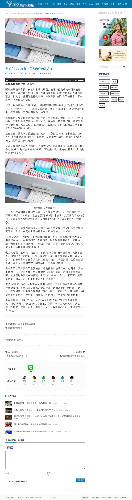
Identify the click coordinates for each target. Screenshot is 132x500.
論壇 (97, 4)
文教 (59, 4)
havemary (104, 81)
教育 (102, 105)
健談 (115, 81)
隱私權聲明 (106, 497)
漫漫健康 (104, 93)
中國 (121, 99)
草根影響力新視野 (26, 324)
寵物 (112, 4)
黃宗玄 (33, 73)
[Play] (7, 80)
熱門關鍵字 (104, 74)
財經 (46, 4)
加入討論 (10, 440)
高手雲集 (85, 497)
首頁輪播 (28, 13)
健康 (72, 4)
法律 (119, 4)
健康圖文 (104, 87)
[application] (45, 80)
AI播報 (105, 4)
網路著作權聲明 (15, 327)
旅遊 (78, 4)
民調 (85, 4)
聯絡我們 (95, 497)
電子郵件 (49, 474)
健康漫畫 (115, 93)
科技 (53, 4)
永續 (125, 4)
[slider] (41, 80)
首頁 (7, 13)
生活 (66, 4)
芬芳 (91, 4)
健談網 (114, 87)
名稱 (7, 473)
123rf (53, 208)
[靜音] (76, 80)
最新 (15, 13)
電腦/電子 (104, 99)
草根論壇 (20, 13)
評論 (40, 4)
